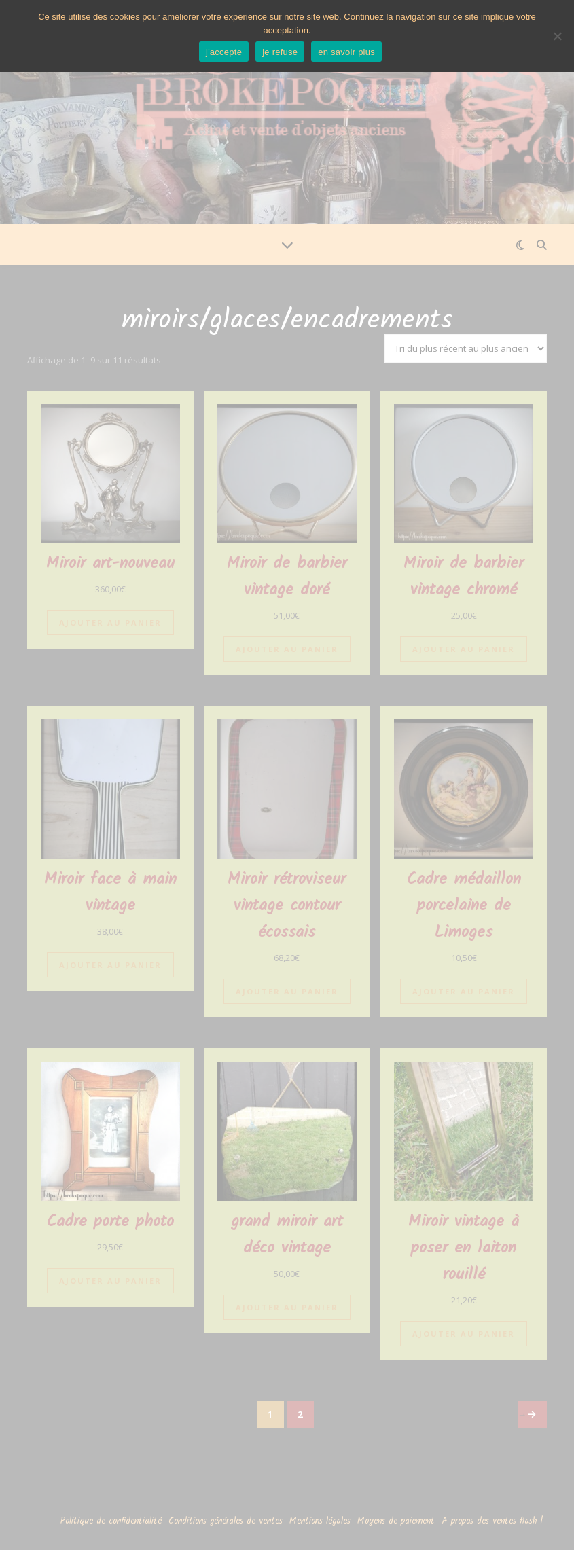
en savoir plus (346, 52)
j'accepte (224, 52)
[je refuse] (557, 36)
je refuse (280, 52)
